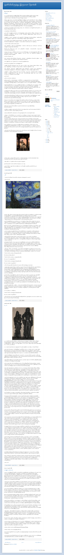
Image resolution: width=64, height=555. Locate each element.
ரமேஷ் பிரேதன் (48, 15)
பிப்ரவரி (48, 126)
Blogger (39, 550)
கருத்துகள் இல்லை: (14, 300)
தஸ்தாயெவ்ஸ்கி (49, 16)
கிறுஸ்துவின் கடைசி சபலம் (56, 109)
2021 (47, 139)
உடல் (5, 305)
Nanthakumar (53, 98)
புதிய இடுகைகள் (7, 542)
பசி (5, 175)
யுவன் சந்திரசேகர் (49, 20)
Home (47, 94)
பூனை (47, 68)
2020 (47, 124)
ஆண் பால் (52, 53)
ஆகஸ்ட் (48, 131)
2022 (47, 140)
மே (47, 128)
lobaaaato (36, 550)
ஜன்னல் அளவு (48, 75)
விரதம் (6, 13)
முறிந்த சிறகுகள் (49, 82)
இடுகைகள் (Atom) (13, 544)
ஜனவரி (48, 125)
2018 (47, 121)
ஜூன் (48, 129)
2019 (47, 122)
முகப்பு (22, 542)
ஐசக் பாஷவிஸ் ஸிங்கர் (50, 18)
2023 (47, 142)
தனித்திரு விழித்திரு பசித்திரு (51, 38)
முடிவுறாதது (48, 62)
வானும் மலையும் (8, 470)
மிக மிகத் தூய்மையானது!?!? (51, 31)
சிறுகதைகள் (48, 14)
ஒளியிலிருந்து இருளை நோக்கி (20, 4)
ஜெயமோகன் (48, 19)
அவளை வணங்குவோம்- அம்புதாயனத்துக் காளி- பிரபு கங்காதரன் (54, 46)
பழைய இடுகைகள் (38, 542)
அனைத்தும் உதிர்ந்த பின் (50, 25)
